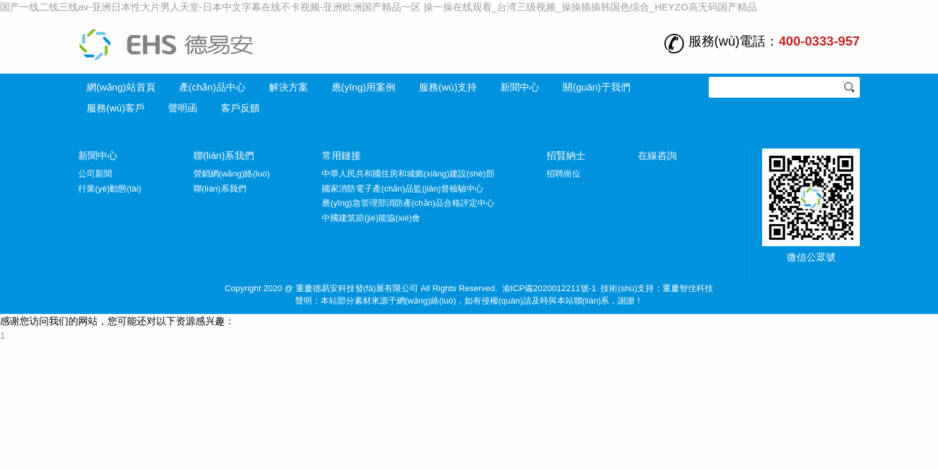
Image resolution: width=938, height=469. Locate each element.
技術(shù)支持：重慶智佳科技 (657, 288)
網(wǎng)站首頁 (121, 86)
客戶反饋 (240, 107)
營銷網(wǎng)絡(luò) (231, 173)
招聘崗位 (563, 173)
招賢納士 (566, 155)
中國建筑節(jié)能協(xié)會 (371, 218)
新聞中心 (519, 86)
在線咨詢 (657, 155)
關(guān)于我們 (596, 86)
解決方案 (288, 86)
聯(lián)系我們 (223, 155)
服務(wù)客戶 (116, 107)
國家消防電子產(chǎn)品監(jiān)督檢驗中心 (402, 188)
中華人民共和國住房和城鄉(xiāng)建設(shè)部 (408, 173)
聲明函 (182, 107)
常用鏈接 (341, 155)
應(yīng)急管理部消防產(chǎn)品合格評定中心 (408, 203)
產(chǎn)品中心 (212, 86)
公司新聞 (95, 173)
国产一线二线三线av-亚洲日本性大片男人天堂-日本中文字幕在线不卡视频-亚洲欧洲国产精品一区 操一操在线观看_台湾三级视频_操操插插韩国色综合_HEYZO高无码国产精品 (378, 6)
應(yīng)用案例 (363, 86)
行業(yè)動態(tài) (109, 188)
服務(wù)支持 (448, 86)
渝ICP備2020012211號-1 (549, 288)
